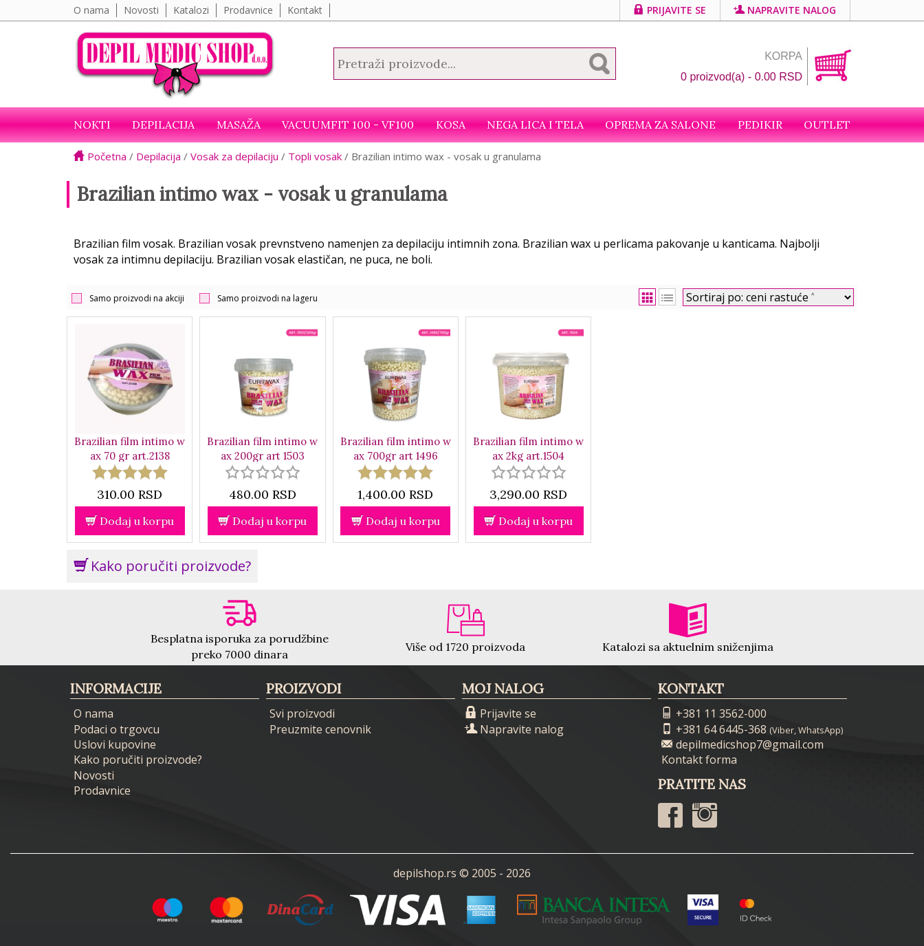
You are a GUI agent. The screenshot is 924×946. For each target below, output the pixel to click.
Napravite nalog (785, 10)
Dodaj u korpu (129, 521)
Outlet (827, 124)
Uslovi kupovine (115, 744)
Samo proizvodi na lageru (267, 298)
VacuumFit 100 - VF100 (348, 124)
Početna (100, 156)
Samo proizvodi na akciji (136, 298)
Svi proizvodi (302, 713)
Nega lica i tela (535, 124)
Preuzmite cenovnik (320, 729)
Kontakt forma (699, 759)
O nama (91, 10)
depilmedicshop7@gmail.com (742, 744)
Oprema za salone (660, 124)
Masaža (239, 124)
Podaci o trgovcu (117, 729)
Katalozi (191, 10)
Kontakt (304, 10)
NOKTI (92, 124)
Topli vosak (315, 156)
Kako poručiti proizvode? (162, 566)
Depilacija (163, 124)
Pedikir (760, 124)
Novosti (141, 10)
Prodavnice (248, 10)
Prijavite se (670, 10)
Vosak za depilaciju (234, 156)
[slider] (130, 472)
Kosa (450, 124)
